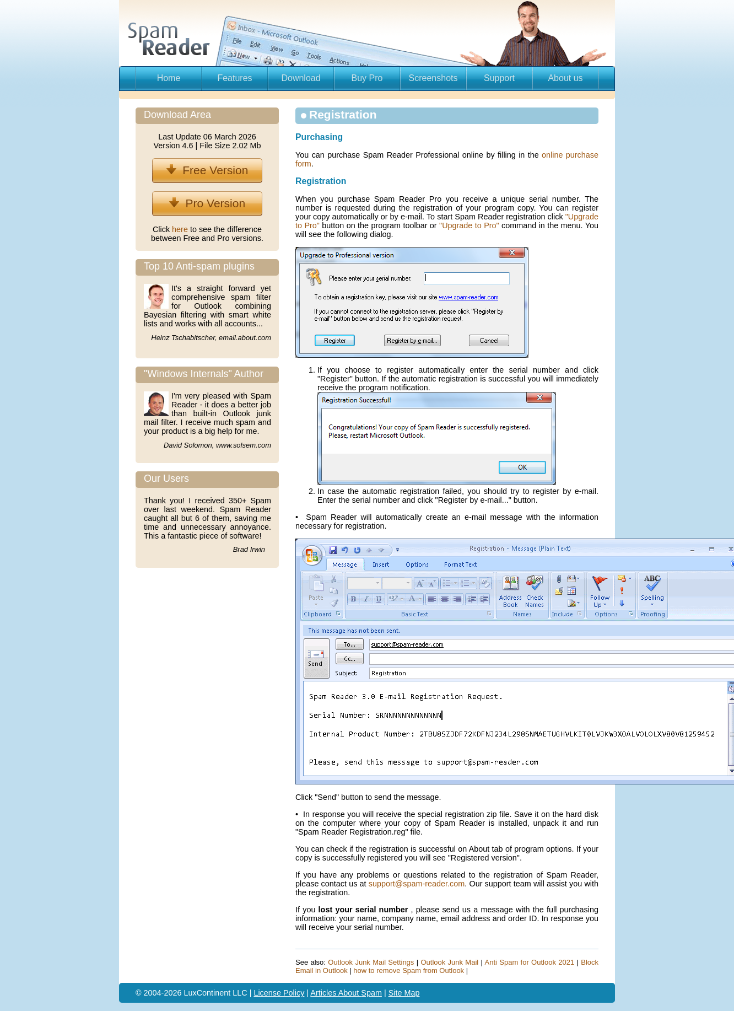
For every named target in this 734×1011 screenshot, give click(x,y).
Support (499, 78)
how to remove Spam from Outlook (408, 970)
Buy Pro (367, 78)
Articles (324, 992)
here (181, 229)
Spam (371, 992)
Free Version (207, 170)
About (349, 992)
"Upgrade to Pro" (469, 225)
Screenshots (433, 78)
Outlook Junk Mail (449, 962)
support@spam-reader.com (417, 883)
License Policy (278, 992)
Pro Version (207, 203)
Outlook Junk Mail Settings (371, 962)
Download (300, 78)
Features (234, 78)
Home (169, 78)
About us (565, 78)
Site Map (404, 992)
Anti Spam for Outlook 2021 (530, 962)
